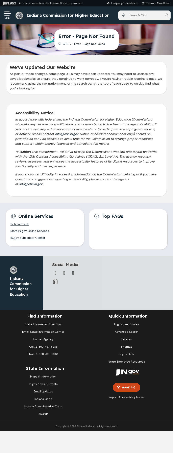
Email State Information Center (43, 334)
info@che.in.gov (66, 135)
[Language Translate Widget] (123, 3)
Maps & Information (43, 379)
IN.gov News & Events (43, 386)
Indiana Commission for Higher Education (69, 15)
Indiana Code (43, 401)
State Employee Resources (126, 364)
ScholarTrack (19, 226)
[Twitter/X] (64, 275)
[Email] (73, 275)
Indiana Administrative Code (43, 409)
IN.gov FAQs (126, 356)
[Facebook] (55, 275)
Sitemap (126, 349)
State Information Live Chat (43, 326)
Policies (127, 341)
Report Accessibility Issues (127, 399)
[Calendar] (55, 284)
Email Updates (43, 394)
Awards (43, 416)
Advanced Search (127, 334)
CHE (65, 45)
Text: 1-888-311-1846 (43, 356)
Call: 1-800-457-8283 (43, 349)
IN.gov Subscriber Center (28, 240)
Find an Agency (43, 341)
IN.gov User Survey (126, 326)
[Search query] (145, 16)
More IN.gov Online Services (30, 233)
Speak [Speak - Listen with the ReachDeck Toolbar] (126, 390)
